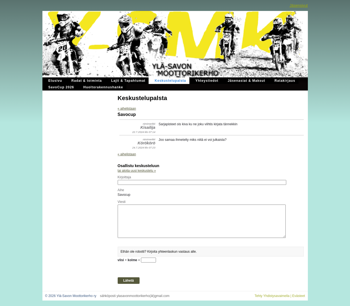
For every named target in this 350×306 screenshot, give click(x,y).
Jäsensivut (299, 5)
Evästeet (298, 296)
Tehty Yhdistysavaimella (272, 296)
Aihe (121, 190)
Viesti (122, 202)
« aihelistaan (127, 108)
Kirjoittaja (124, 177)
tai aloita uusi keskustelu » (137, 171)
